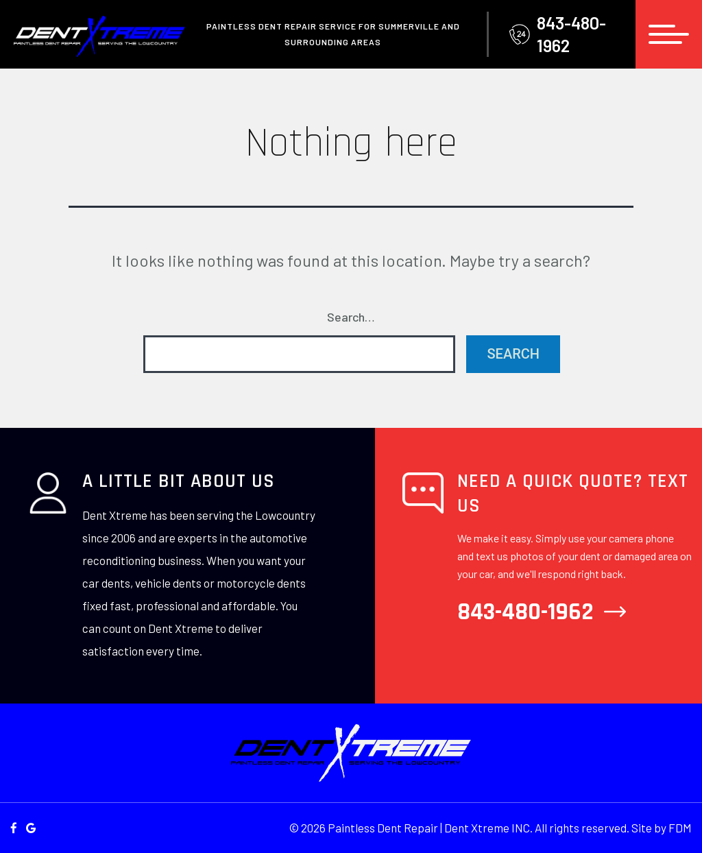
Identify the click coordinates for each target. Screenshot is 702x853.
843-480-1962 (557, 34)
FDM (680, 827)
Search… (351, 316)
